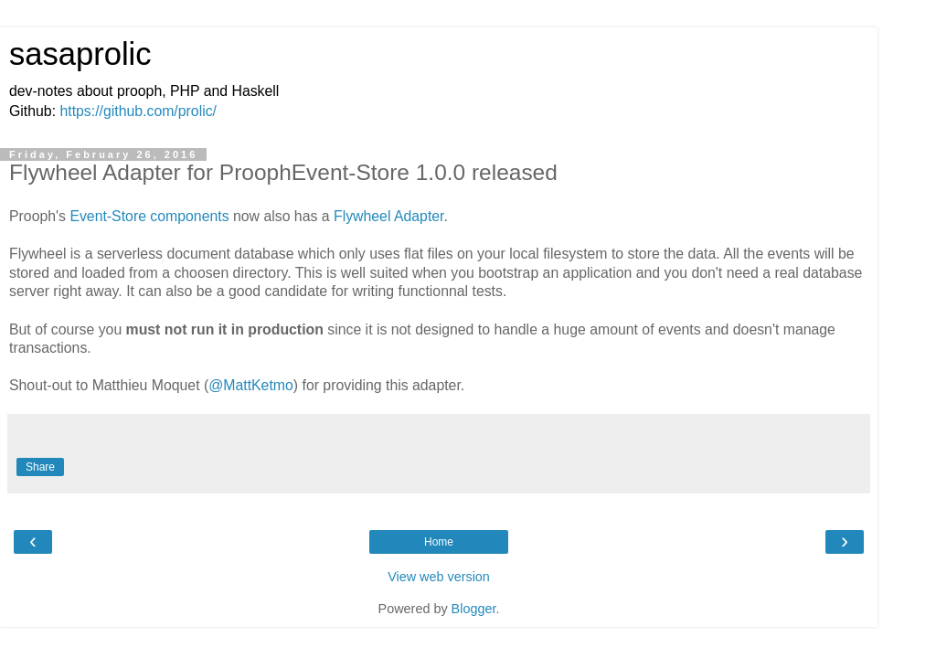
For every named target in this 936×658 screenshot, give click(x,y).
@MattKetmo (250, 385)
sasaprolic (80, 54)
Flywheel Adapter (389, 216)
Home (438, 542)
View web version (439, 576)
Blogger (474, 608)
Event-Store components (149, 216)
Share (40, 467)
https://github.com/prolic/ (138, 111)
